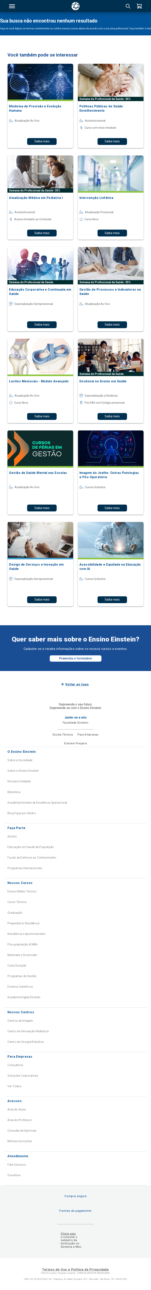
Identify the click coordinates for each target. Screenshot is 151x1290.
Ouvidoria (13, 1175)
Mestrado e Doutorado (22, 955)
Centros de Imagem (20, 1020)
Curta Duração (17, 965)
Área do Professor (19, 1120)
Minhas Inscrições (19, 1141)
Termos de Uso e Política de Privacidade (75, 1269)
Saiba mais (42, 141)
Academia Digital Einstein (24, 997)
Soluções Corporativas (22, 1075)
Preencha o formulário (75, 658)
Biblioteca (13, 792)
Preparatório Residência (23, 923)
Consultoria (15, 1065)
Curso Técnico (17, 902)
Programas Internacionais (24, 868)
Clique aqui (68, 1233)
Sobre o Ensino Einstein (23, 770)
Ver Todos (14, 1086)
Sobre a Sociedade (19, 760)
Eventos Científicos (20, 986)
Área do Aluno (16, 1109)
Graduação (14, 912)
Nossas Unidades (19, 781)
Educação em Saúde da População (30, 847)
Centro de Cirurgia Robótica (25, 1041)
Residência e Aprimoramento (26, 933)
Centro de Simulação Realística (28, 1031)
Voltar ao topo (77, 684)
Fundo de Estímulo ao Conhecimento (31, 857)
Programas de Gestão (22, 976)
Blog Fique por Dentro (21, 813)
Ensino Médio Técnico (22, 891)
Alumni (12, 836)
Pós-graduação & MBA (22, 944)
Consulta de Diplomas (21, 1130)
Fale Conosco (16, 1164)
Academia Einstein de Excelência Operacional (37, 802)
